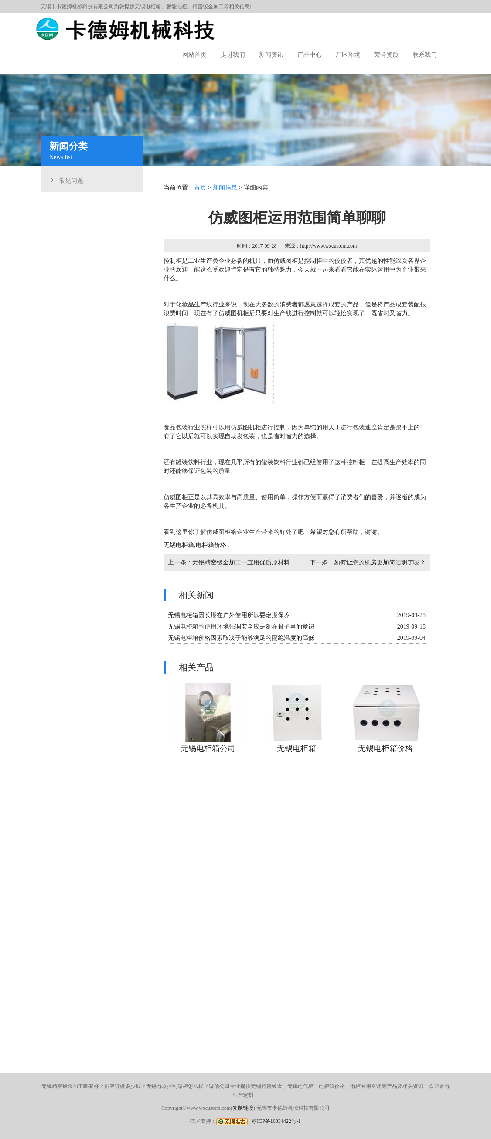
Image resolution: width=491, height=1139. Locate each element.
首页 (202, 192)
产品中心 (309, 54)
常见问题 (74, 179)
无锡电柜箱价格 (384, 744)
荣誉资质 (386, 54)
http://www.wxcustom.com (328, 249)
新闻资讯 (271, 54)
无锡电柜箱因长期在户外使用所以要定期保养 (230, 613)
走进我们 (233, 54)
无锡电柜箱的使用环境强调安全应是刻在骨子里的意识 (242, 624)
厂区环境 (348, 54)
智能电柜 (176, 6)
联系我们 (425, 54)
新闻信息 (226, 192)
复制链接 (242, 1108)
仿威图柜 (286, 264)
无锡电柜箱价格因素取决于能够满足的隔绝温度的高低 (242, 635)
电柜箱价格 (212, 544)
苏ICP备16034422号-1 (276, 1121)
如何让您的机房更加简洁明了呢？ (379, 561)
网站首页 (194, 54)
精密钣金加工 (208, 6)
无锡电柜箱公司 (209, 744)
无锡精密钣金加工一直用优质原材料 (242, 561)
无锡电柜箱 (148, 6)
